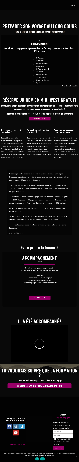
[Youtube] (16, 432)
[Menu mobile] (72, 5)
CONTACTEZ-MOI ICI (17, 444)
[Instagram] (16, 426)
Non (42, 459)
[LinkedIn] (22, 426)
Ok (37, 459)
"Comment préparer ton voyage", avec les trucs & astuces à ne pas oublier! (61, 425)
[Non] (76, 457)
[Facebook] (9, 426)
